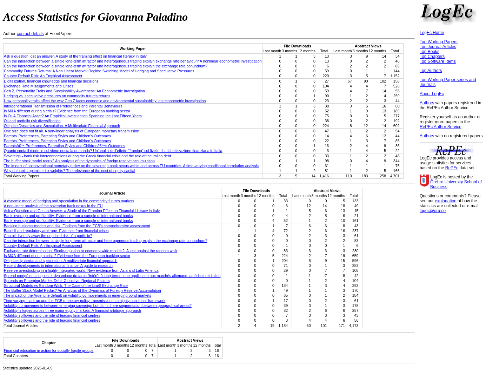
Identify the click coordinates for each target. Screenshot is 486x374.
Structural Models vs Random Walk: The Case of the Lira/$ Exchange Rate (66, 285)
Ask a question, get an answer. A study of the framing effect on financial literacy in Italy (75, 56)
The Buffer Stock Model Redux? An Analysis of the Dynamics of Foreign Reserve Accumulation (82, 290)
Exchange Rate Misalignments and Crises (38, 86)
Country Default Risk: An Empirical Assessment (43, 76)
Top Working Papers (439, 41)
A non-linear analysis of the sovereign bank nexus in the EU (53, 206)
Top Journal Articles (438, 46)
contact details (30, 33)
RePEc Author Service (440, 126)
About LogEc (432, 93)
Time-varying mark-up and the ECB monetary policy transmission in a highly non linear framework (84, 300)
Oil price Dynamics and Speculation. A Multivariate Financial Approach (62, 126)
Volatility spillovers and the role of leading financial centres (52, 315)
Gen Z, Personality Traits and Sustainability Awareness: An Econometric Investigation (74, 91)
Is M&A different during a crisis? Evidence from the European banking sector (67, 111)
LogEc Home (432, 32)
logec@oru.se (433, 210)
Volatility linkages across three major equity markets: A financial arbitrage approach (72, 310)
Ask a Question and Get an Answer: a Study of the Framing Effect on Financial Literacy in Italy (82, 211)
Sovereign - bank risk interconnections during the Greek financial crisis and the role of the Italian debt (87, 156)
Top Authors (431, 70)
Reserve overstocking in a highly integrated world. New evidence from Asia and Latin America (81, 270)
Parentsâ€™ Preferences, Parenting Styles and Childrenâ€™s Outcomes (64, 146)
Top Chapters (432, 56)
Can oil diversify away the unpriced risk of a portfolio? (48, 236)
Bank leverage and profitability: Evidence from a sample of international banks (68, 216)
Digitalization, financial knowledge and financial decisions (51, 81)
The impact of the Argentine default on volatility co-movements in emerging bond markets (77, 295)
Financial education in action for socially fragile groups (48, 350)
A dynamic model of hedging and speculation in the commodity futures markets (69, 201)
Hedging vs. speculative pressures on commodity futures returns (57, 96)
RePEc (451, 167)
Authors (427, 102)
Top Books (429, 51)
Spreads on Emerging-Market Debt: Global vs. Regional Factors (56, 280)
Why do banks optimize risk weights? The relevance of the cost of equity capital (69, 171)
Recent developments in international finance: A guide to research (58, 265)
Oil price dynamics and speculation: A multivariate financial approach (60, 260)
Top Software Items (438, 61)
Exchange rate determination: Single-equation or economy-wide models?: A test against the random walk (90, 251)
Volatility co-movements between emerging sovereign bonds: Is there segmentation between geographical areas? (98, 305)
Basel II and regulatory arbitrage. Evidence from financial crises (56, 231)
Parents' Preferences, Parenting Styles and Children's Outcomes (57, 136)
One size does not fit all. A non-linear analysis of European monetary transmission (71, 131)
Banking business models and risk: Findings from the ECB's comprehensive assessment (77, 226)
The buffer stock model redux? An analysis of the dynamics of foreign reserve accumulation (79, 161)
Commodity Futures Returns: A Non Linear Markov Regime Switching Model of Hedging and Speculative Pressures (99, 71)
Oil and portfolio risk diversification (32, 121)
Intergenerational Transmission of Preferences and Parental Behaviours (63, 106)
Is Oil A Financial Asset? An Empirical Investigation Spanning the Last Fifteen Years (73, 116)
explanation (445, 200)
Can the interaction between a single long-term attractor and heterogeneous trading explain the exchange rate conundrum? (105, 66)
